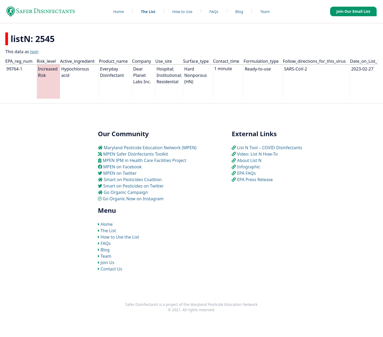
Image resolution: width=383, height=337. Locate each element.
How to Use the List (120, 237)
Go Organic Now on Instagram (133, 199)
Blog (239, 11)
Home (118, 11)
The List (148, 11)
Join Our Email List (353, 11)
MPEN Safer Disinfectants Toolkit (135, 154)
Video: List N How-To (257, 154)
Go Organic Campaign (126, 192)
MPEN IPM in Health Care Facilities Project (144, 160)
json (34, 52)
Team (265, 11)
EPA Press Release (255, 179)
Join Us (107, 262)
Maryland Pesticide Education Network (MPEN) (150, 148)
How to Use (182, 11)
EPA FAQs (246, 173)
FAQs (213, 11)
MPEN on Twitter (120, 173)
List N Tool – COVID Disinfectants (269, 148)
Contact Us (111, 269)
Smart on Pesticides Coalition (133, 179)
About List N (249, 160)
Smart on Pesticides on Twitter (133, 186)
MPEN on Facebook (122, 167)
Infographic (248, 167)
